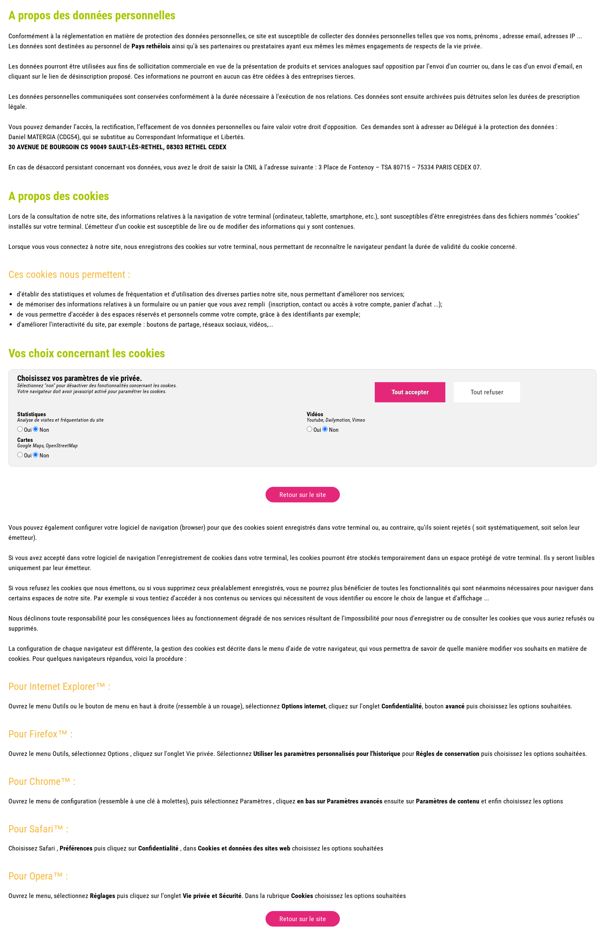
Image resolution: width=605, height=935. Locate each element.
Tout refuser (487, 392)
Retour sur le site (302, 495)
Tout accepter (410, 392)
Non (41, 429)
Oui (24, 429)
